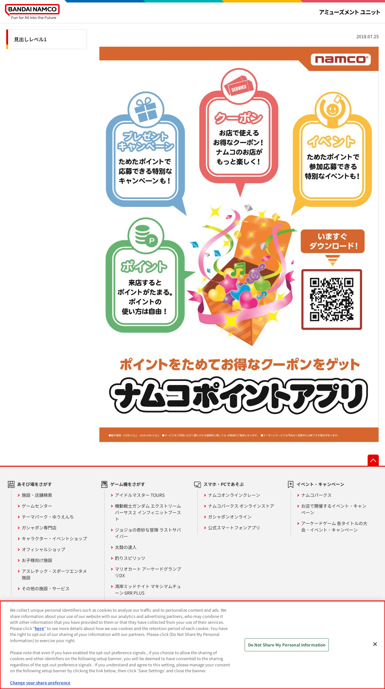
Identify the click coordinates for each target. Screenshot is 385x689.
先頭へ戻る (373, 460)
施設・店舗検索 (37, 495)
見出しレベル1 (30, 39)
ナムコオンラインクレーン (234, 495)
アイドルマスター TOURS (140, 495)
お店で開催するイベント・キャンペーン (333, 509)
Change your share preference (40, 683)
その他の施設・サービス (46, 588)
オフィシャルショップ (43, 549)
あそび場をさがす (34, 484)
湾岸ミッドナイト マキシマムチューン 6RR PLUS (148, 589)
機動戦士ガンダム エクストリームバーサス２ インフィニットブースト (148, 512)
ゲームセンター (37, 506)
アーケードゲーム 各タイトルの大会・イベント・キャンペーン (334, 526)
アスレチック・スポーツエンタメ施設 (54, 574)
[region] (192, 645)
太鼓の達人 (126, 547)
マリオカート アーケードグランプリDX (148, 572)
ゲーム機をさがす (127, 484)
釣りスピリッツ (130, 558)
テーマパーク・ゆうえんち (48, 517)
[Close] (375, 644)
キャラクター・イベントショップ (54, 538)
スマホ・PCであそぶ (223, 484)
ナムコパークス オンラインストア (241, 506)
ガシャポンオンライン (229, 517)
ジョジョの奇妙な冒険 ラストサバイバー (148, 533)
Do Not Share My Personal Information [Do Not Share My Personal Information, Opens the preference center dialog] (287, 645)
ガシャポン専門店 (39, 527)
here (39, 628)
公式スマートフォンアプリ (234, 527)
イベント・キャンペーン (320, 484)
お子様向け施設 (37, 560)
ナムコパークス (316, 495)
